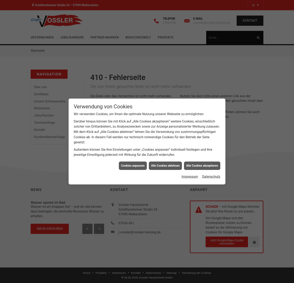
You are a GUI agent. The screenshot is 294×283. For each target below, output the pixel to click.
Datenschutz (211, 175)
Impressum (190, 175)
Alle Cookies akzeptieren (202, 163)
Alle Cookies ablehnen (165, 163)
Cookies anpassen (133, 163)
